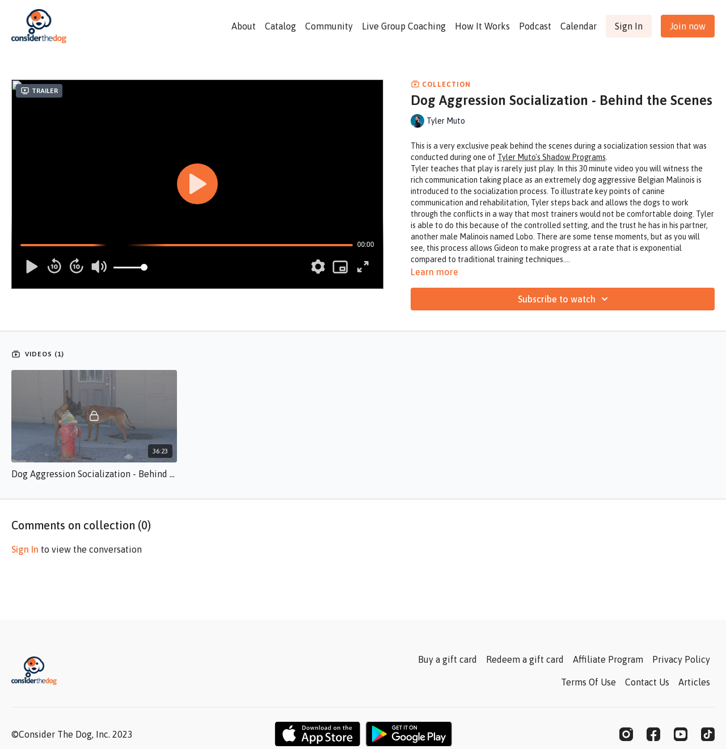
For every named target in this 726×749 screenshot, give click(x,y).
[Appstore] (317, 734)
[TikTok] (708, 734)
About (243, 26)
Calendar (578, 26)
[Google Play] (409, 734)
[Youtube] (680, 734)
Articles (694, 682)
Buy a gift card (447, 659)
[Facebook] (653, 734)
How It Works (482, 26)
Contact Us (647, 682)
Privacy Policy (681, 659)
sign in (25, 549)
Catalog (280, 26)
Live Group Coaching (404, 26)
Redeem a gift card (525, 659)
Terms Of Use (588, 682)
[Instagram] (626, 734)
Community (329, 26)
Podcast (535, 26)
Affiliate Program (608, 659)
